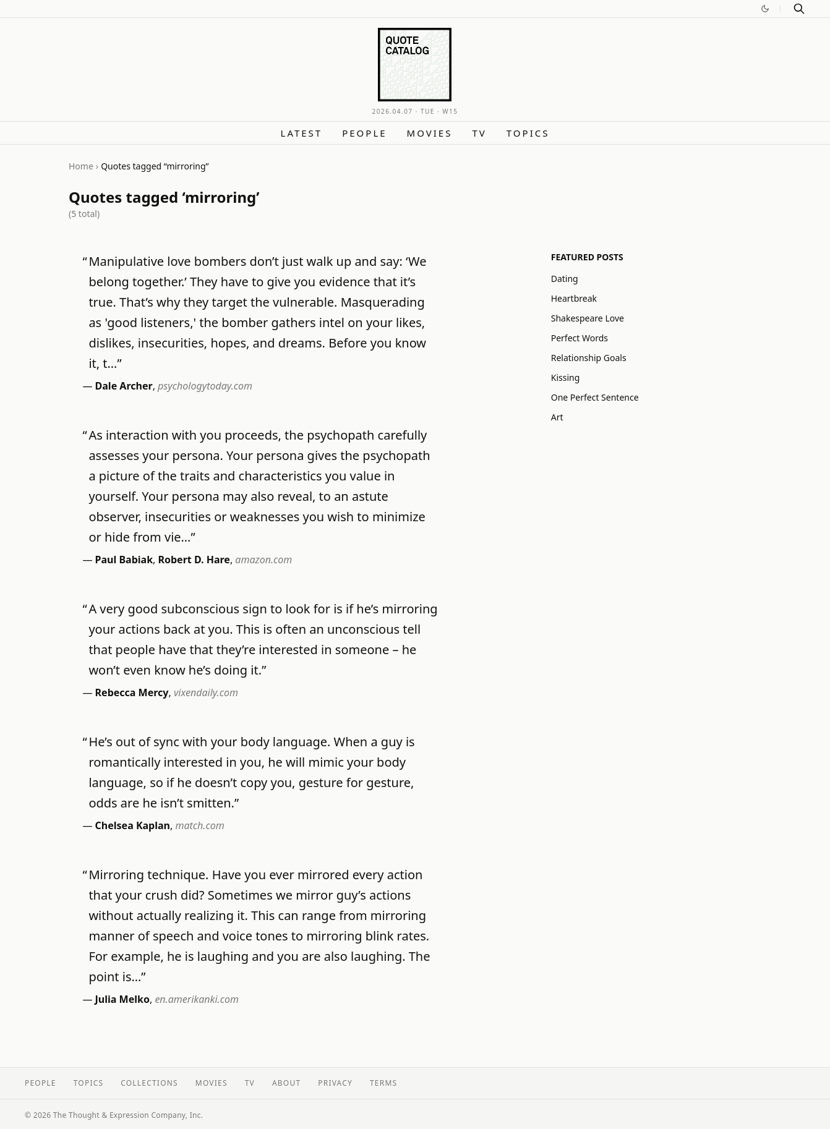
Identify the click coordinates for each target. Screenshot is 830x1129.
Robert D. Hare (194, 559)
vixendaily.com (206, 692)
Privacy (335, 1083)
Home (81, 166)
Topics (528, 133)
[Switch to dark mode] (765, 8)
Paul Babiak (124, 559)
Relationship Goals (589, 358)
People (364, 133)
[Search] (799, 8)
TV (479, 133)
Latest (302, 133)
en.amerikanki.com (197, 999)
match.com (199, 825)
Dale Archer (124, 386)
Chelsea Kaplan (132, 825)
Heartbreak (574, 298)
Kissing (565, 377)
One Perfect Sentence (595, 397)
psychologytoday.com (205, 386)
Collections (149, 1083)
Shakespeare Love (587, 318)
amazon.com (263, 559)
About (286, 1083)
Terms (383, 1083)
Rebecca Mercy (132, 692)
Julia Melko (122, 999)
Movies (430, 133)
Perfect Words (579, 338)
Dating (564, 278)
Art (557, 417)
